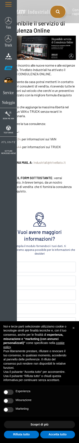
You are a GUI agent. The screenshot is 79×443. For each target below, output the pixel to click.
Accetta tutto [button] (57, 434)
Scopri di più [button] (39, 424)
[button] (73, 328)
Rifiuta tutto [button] (21, 434)
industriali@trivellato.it (49, 162)
